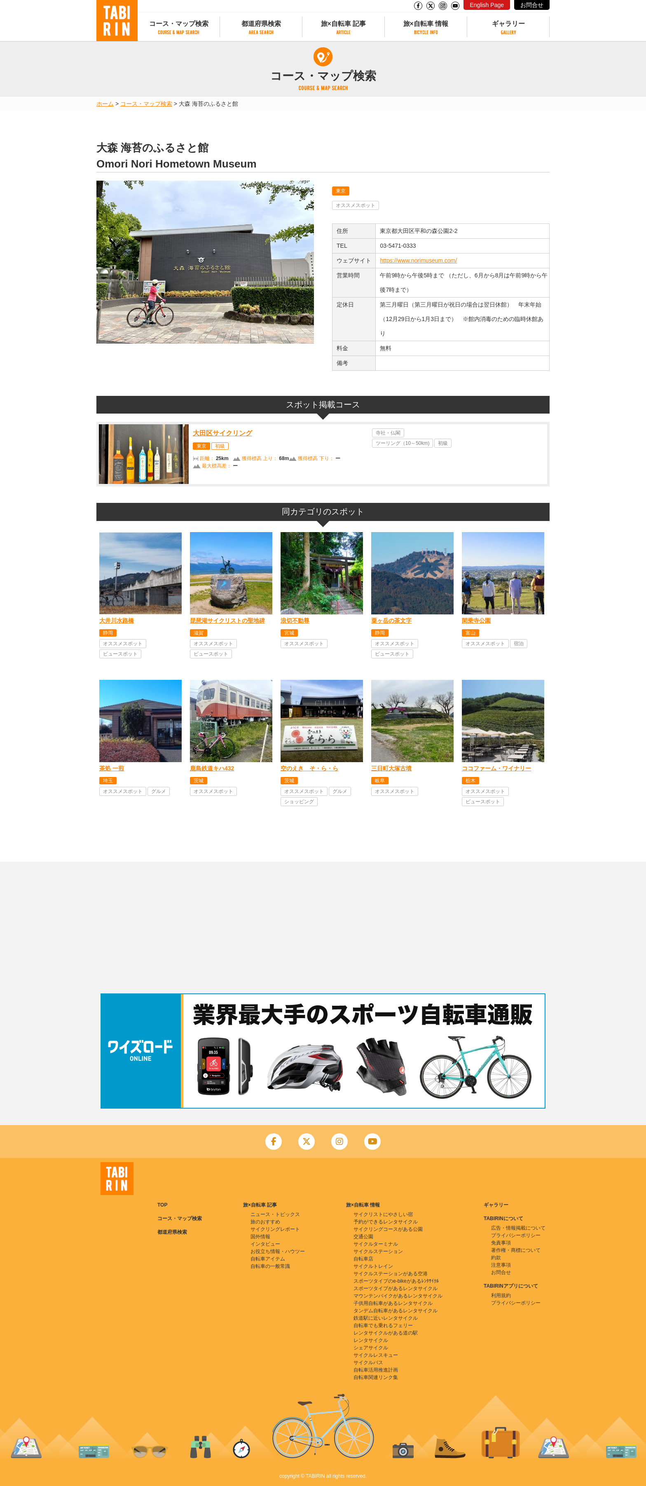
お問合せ (531, 5)
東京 (341, 191)
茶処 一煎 (111, 768)
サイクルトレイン (373, 1266)
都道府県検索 (261, 23)
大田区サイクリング (222, 433)
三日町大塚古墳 (391, 768)
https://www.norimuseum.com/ (418, 260)
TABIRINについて (503, 1218)
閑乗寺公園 (476, 620)
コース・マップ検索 (178, 23)
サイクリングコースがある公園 (388, 1229)
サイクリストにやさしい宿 (383, 1214)
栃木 (470, 781)
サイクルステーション (378, 1251)
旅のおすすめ (265, 1222)
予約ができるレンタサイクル (385, 1222)
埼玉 (108, 781)
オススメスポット (355, 205)
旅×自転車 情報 (426, 23)
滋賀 (199, 633)
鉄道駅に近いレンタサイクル (385, 1318)
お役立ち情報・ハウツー (277, 1251)
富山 (470, 633)
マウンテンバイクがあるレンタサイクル (397, 1296)
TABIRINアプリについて (511, 1286)
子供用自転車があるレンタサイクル (393, 1303)
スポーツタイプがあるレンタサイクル (395, 1288)
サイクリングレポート (275, 1229)
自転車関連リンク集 (375, 1377)
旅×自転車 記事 (343, 23)
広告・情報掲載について (518, 1228)
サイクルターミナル (375, 1244)
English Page (487, 5)
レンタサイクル (370, 1340)
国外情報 (260, 1236)
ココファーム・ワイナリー (496, 768)
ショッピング (299, 802)
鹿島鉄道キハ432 (212, 768)
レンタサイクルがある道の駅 (385, 1333)
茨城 (199, 781)
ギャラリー (508, 23)
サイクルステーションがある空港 (390, 1274)
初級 (220, 446)
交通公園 (363, 1236)
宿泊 (519, 643)
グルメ (158, 791)
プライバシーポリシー (516, 1235)
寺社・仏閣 (388, 433)
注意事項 (501, 1265)
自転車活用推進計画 (375, 1370)
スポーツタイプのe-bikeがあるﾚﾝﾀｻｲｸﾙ (396, 1281)
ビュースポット (120, 654)
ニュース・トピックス (275, 1214)
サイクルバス (368, 1362)
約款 (496, 1257)
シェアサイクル (370, 1348)
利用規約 (501, 1295)
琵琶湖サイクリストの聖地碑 (227, 620)
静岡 (108, 633)
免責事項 (501, 1243)
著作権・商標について (516, 1250)
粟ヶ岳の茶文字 (391, 620)
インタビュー (265, 1244)
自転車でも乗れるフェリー (383, 1325)
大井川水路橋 (116, 620)
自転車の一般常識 (270, 1266)
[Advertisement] (323, 927)
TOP (162, 1205)
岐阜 (380, 781)
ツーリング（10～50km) (403, 443)
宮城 (289, 633)
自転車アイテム (267, 1259)
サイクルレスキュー (375, 1355)
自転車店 (363, 1259)
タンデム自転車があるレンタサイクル (395, 1311)
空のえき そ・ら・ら (309, 768)
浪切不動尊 (295, 620)
